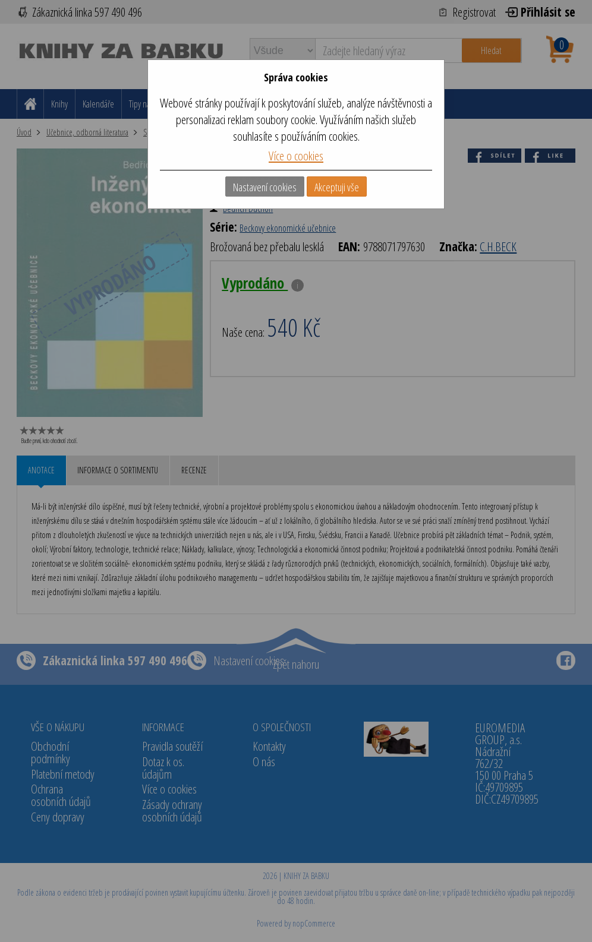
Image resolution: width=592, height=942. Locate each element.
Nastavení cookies (265, 187)
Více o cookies (296, 155)
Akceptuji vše (336, 187)
